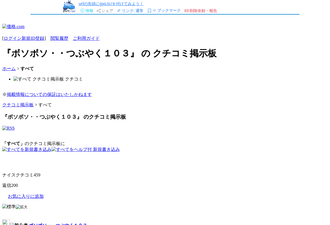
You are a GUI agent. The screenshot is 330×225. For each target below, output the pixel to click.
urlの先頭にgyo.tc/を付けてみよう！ (111, 3)
